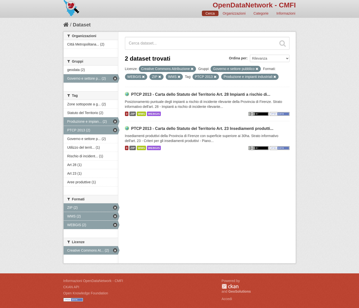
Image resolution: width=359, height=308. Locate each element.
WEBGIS (154, 114)
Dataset (82, 24)
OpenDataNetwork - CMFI (254, 5)
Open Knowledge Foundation (85, 293)
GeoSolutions (239, 291)
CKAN (230, 286)
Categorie (261, 13)
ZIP (132, 114)
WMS (141, 114)
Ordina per (237, 58)
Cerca (210, 13)
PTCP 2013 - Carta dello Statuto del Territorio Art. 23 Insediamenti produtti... (202, 128)
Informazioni (285, 13)
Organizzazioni (234, 13)
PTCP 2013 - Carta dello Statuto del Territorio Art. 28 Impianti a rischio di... (200, 94)
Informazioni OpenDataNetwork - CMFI (93, 281)
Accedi (227, 299)
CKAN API (71, 287)
